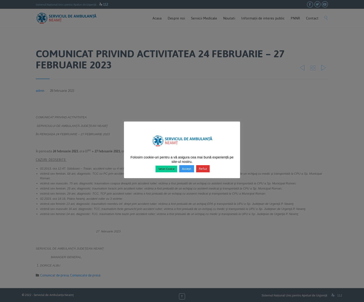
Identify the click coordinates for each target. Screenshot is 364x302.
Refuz (203, 168)
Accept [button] (186, 168)
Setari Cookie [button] (166, 168)
